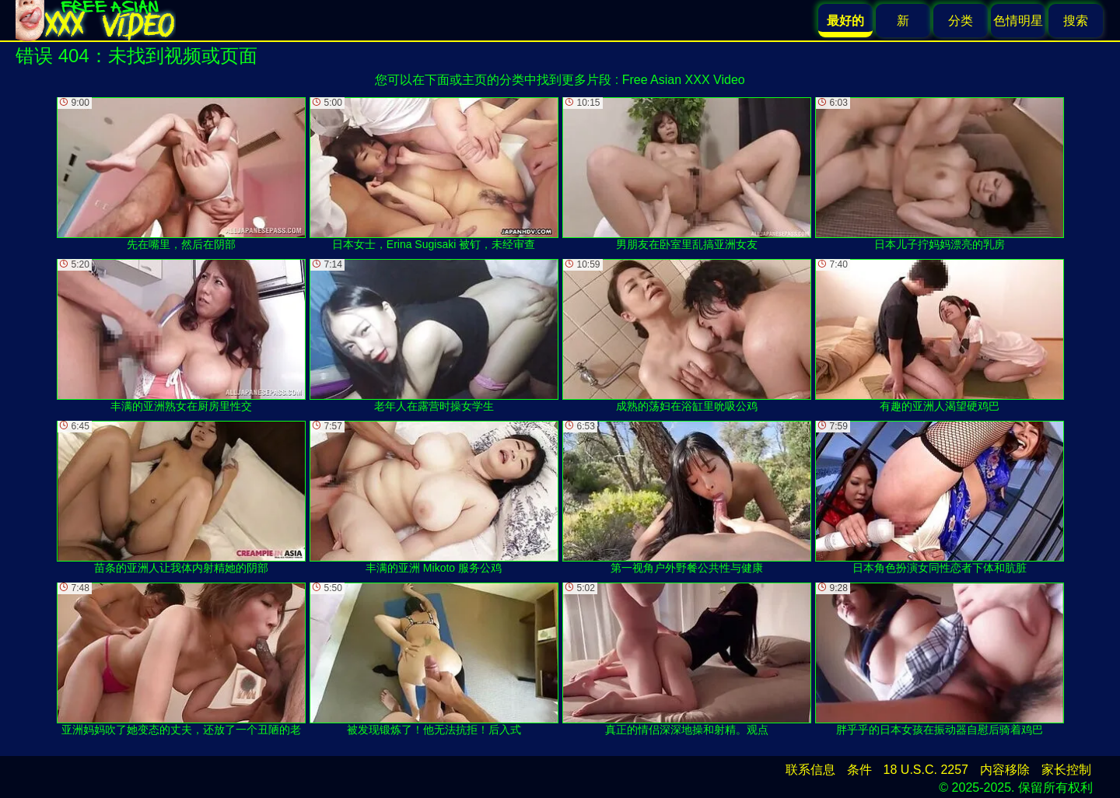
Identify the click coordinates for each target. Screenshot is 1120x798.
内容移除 (1005, 769)
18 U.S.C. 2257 (926, 769)
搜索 (1075, 20)
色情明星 (1018, 20)
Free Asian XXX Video (683, 79)
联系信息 (810, 769)
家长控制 (1066, 769)
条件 (859, 769)
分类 (960, 20)
